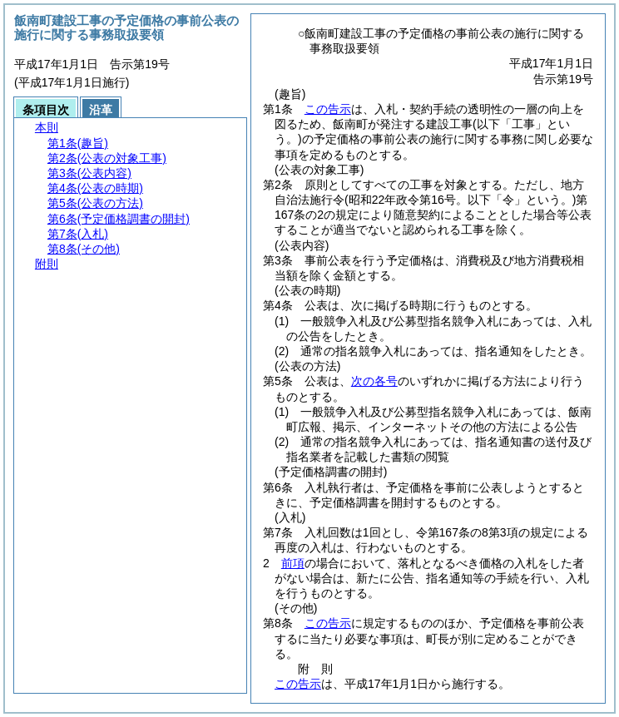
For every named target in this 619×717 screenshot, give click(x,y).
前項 (293, 563)
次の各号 (374, 381)
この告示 (328, 109)
